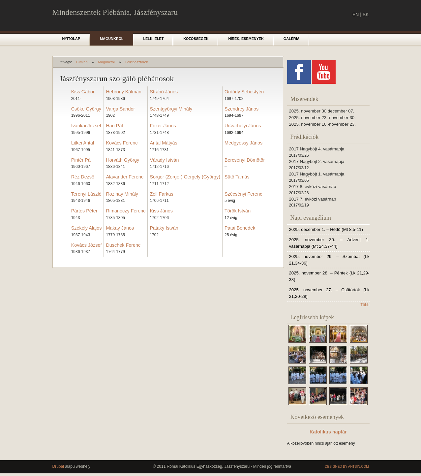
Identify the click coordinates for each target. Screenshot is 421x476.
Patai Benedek (240, 228)
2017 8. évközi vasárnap (312, 186)
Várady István (164, 160)
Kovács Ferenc (121, 142)
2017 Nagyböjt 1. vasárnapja (317, 174)
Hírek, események (245, 39)
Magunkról (111, 39)
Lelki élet (153, 39)
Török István (238, 210)
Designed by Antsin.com (347, 466)
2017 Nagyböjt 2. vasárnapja (317, 161)
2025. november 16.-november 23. (322, 124)
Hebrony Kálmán (123, 91)
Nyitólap (71, 39)
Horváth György (122, 160)
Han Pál (114, 125)
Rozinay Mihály (122, 194)
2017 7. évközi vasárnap (312, 199)
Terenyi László (86, 194)
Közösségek (195, 39)
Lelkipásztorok (136, 62)
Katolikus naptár (328, 431)
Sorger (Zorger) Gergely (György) (185, 176)
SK (366, 14)
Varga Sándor (120, 108)
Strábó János (164, 91)
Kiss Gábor (83, 91)
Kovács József (86, 245)
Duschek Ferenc (123, 245)
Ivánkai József (86, 125)
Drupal (58, 466)
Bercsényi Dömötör (245, 160)
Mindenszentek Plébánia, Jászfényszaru (115, 12)
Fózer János (163, 125)
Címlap (81, 62)
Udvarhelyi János (243, 125)
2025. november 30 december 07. (321, 111)
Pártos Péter (84, 210)
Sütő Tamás (237, 176)
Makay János (120, 228)
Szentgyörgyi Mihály (171, 108)
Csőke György (86, 108)
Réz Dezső (82, 176)
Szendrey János (241, 108)
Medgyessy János (243, 142)
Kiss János (161, 210)
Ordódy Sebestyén (244, 91)
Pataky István (164, 228)
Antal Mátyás (163, 142)
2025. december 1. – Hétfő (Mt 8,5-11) (326, 229)
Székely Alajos (86, 228)
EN (355, 14)
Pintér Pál (81, 160)
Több (364, 304)
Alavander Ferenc (124, 176)
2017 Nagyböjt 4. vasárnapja (317, 148)
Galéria (292, 39)
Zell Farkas (161, 194)
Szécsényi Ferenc (243, 194)
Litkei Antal (82, 142)
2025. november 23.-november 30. (322, 117)
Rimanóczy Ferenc (125, 210)
